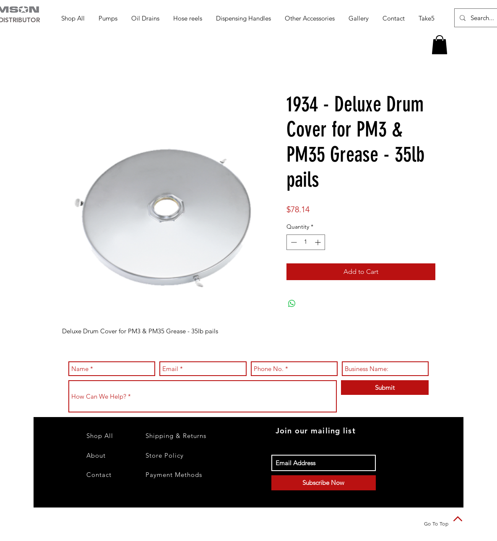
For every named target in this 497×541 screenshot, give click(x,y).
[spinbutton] (305, 242)
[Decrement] (293, 242)
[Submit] (385, 387)
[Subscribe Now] (323, 482)
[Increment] (318, 242)
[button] (108, 18)
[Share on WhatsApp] (292, 304)
